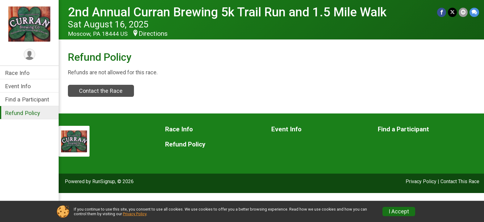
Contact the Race (101, 91)
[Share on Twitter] (452, 12)
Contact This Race (459, 181)
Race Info (17, 73)
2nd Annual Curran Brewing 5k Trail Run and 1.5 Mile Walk (227, 12)
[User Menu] (29, 54)
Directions (153, 33)
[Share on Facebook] (441, 12)
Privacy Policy (421, 181)
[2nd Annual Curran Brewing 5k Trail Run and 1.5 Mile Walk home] (29, 23)
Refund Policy (22, 113)
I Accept (399, 211)
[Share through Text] (474, 12)
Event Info (18, 86)
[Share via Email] (463, 12)
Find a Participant (27, 99)
